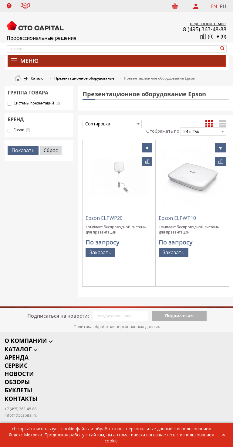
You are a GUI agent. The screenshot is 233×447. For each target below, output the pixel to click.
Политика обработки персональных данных (117, 305)
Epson (22, 129)
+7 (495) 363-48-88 (20, 390)
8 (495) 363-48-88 (204, 29)
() (222, 36)
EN (214, 6)
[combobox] (112, 124)
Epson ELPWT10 (177, 218)
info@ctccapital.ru (21, 396)
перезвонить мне (208, 23)
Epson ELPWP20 (104, 218)
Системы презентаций (37, 103)
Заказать (100, 252)
